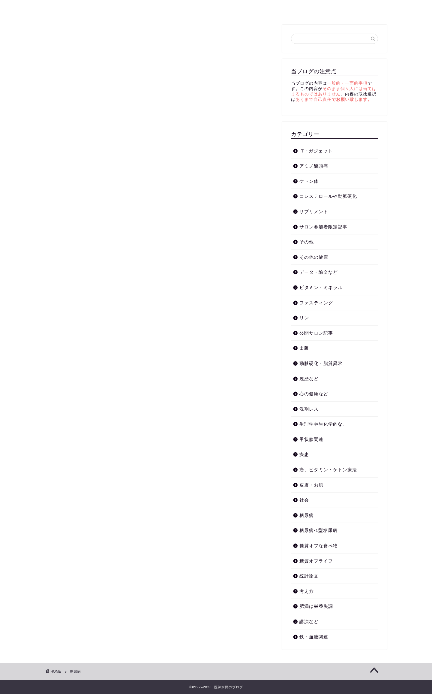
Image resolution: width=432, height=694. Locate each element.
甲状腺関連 (311, 439)
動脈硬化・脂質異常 (191, 8)
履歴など (309, 378)
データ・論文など (318, 272)
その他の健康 (313, 257)
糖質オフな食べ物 (318, 545)
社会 (304, 499)
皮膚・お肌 (311, 484)
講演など (119, 8)
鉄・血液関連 (313, 636)
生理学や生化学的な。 (323, 424)
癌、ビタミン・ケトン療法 (328, 469)
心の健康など (313, 393)
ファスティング (316, 302)
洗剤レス (309, 409)
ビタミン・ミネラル (321, 287)
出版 (304, 348)
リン (304, 317)
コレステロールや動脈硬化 (328, 196)
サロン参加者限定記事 (323, 226)
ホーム (59, 8)
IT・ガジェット (316, 150)
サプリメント (313, 211)
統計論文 (309, 575)
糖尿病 (149, 8)
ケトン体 (235, 8)
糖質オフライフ (275, 8)
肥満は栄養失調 (316, 606)
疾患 (304, 454)
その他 (306, 241)
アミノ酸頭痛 (313, 165)
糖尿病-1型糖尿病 (318, 530)
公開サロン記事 (316, 333)
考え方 (87, 8)
